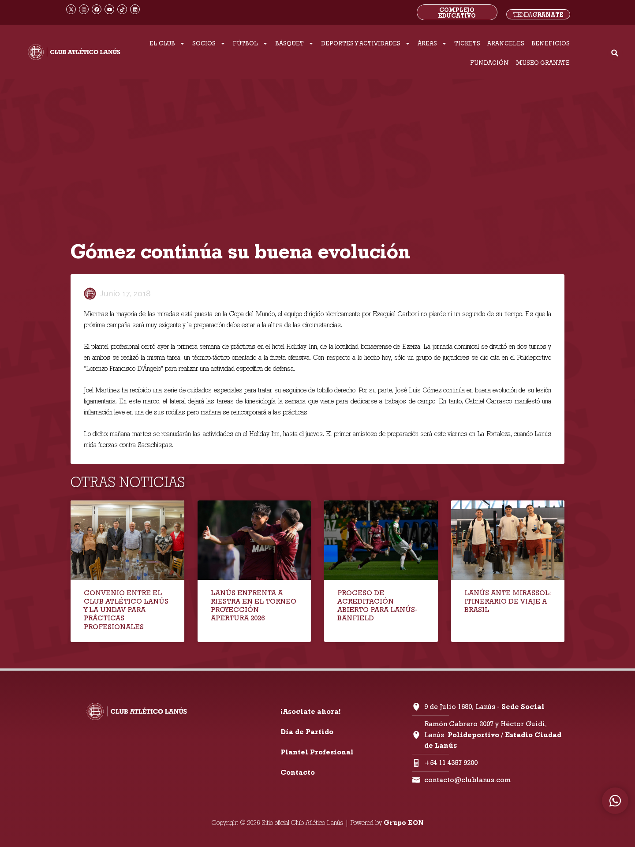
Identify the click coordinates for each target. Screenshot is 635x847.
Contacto (297, 772)
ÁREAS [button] (432, 43)
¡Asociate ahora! (310, 711)
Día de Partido (306, 732)
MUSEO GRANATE (543, 62)
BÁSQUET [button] (294, 43)
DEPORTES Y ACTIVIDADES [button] (366, 43)
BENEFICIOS (550, 43)
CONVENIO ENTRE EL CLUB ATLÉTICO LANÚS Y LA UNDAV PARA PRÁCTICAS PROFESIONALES (126, 610)
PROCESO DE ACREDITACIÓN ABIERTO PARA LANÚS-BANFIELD (377, 606)
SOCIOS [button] (209, 43)
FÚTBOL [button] (250, 43)
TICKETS (467, 43)
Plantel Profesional (317, 752)
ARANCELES (505, 43)
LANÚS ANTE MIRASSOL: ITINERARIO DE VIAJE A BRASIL (507, 601)
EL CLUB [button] (167, 43)
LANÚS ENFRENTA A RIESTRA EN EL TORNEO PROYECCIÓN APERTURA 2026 (253, 606)
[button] (615, 53)
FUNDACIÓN (489, 62)
